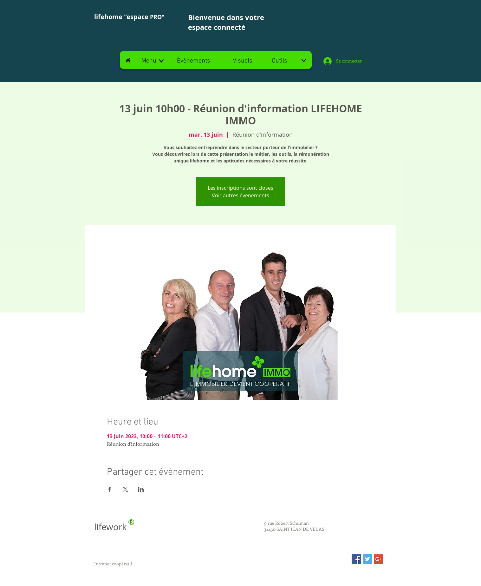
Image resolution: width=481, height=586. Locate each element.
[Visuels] (243, 61)
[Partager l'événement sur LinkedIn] (141, 489)
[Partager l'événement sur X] (125, 489)
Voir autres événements (240, 195)
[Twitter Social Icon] (367, 559)
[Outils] (288, 61)
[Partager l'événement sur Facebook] (110, 489)
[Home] (128, 60)
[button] (153, 61)
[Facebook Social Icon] (356, 559)
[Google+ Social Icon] (378, 559)
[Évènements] (194, 61)
